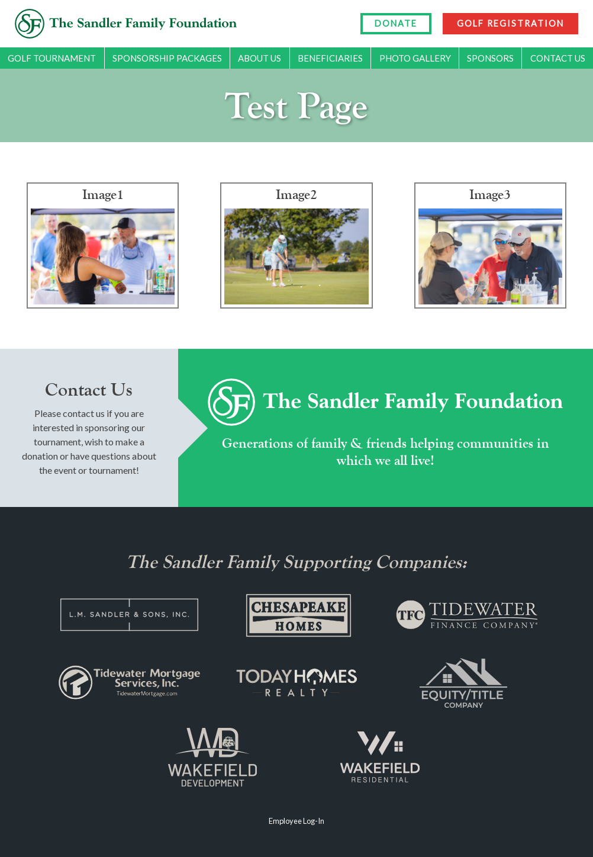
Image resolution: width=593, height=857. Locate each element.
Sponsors (490, 58)
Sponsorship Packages (167, 58)
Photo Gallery (415, 58)
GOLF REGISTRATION (510, 23)
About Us (259, 58)
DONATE (396, 23)
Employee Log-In (296, 821)
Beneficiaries (330, 58)
